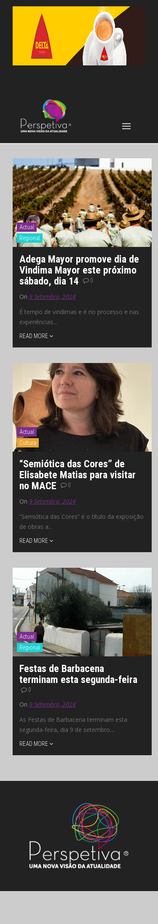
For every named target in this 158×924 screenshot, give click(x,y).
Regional (29, 238)
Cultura (27, 442)
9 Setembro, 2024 (52, 297)
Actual (26, 227)
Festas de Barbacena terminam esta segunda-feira (78, 674)
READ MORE (36, 336)
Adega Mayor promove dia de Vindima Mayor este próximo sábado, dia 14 (79, 270)
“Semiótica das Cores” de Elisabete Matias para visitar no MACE (77, 475)
